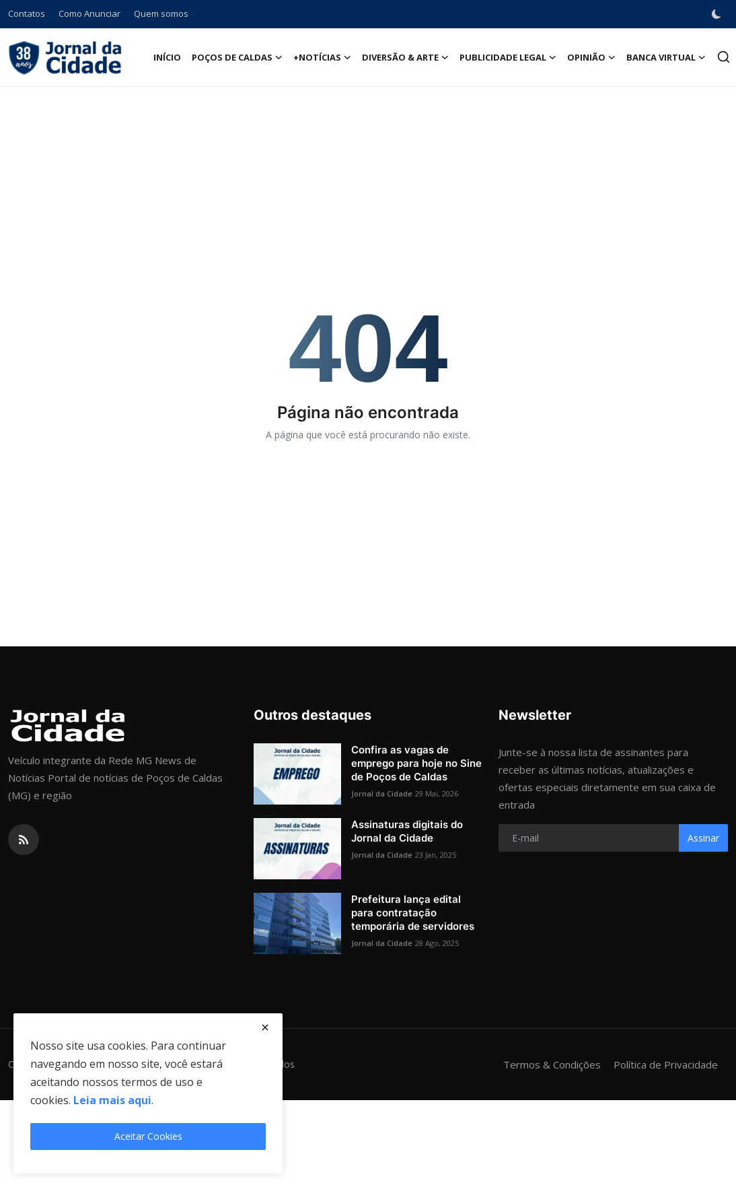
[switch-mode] (718, 14)
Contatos (26, 13)
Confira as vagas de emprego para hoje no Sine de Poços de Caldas (416, 763)
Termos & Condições (552, 1064)
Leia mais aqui (112, 1100)
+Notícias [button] (322, 57)
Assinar (703, 838)
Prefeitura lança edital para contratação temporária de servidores (412, 912)
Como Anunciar (89, 13)
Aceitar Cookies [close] (148, 1136)
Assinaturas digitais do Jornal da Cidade (407, 831)
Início (167, 57)
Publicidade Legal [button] (507, 57)
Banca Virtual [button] (666, 57)
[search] (723, 56)
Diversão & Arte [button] (405, 57)
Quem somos (161, 13)
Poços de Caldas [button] (237, 57)
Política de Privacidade (666, 1064)
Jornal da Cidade (381, 793)
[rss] (23, 839)
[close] (265, 1027)
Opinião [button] (591, 57)
